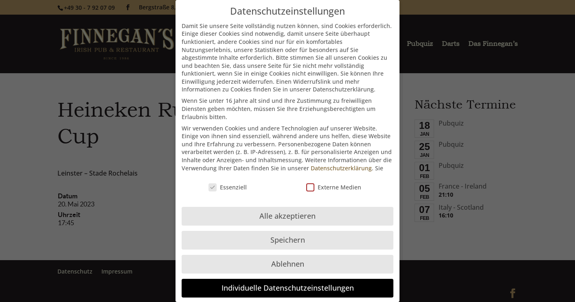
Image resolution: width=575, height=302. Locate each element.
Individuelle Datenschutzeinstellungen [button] (288, 282)
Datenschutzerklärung (341, 162)
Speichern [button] (287, 234)
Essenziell (227, 181)
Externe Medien (333, 181)
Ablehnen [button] (287, 258)
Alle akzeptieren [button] (287, 210)
